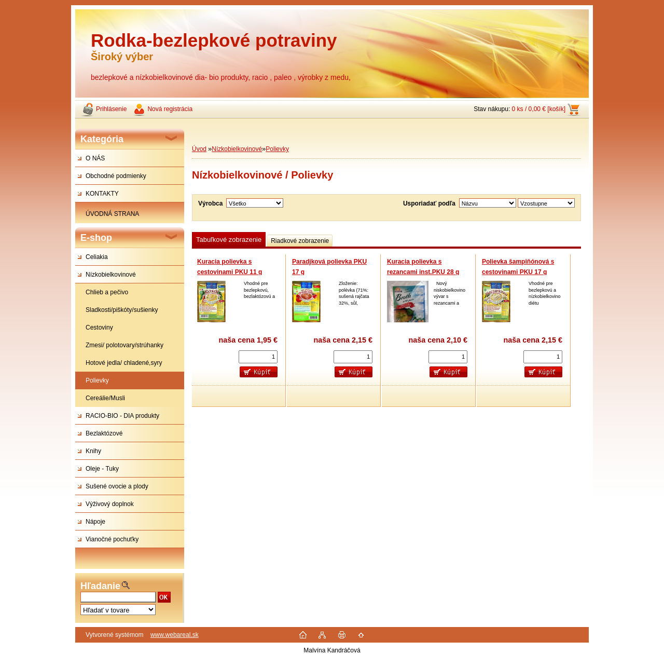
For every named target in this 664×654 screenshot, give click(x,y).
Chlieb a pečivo (107, 292)
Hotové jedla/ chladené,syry (124, 362)
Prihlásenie (111, 109)
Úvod (199, 149)
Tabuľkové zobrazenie (228, 239)
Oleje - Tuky (102, 468)
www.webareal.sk (174, 634)
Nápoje (95, 521)
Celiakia (97, 257)
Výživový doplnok (110, 504)
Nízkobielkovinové (111, 274)
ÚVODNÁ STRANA (112, 213)
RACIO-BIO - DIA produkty (122, 415)
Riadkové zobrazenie (300, 240)
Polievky (97, 380)
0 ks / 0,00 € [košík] (538, 109)
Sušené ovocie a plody (117, 486)
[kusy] (258, 356)
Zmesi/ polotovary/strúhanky (124, 345)
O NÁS (95, 158)
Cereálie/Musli (105, 398)
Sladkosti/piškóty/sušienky (122, 310)
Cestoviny (99, 327)
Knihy (93, 451)
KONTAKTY (102, 193)
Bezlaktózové (104, 433)
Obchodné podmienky (116, 176)
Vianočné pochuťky (112, 539)
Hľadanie (100, 586)
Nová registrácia (169, 109)
